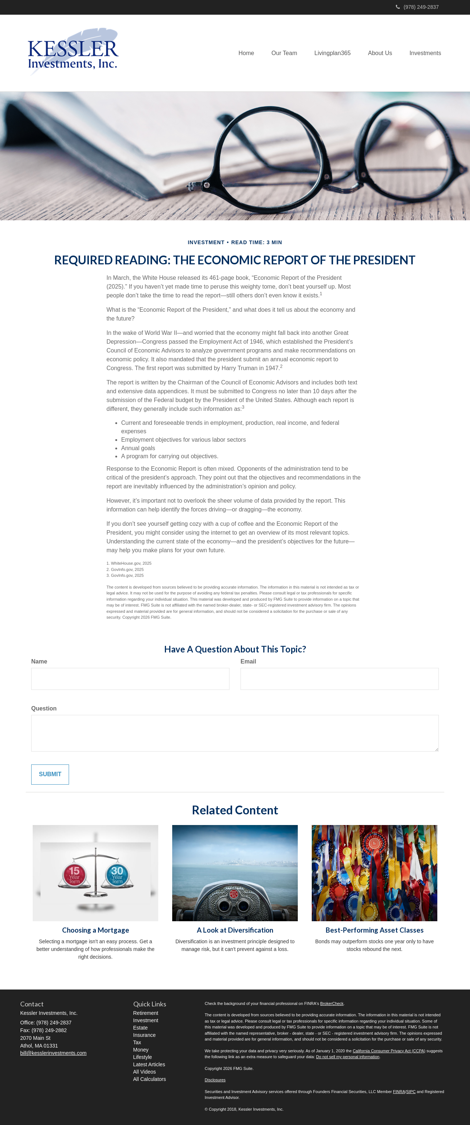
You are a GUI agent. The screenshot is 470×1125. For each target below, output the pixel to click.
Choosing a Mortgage (95, 930)
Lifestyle (142, 1057)
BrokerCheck (332, 1003)
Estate (140, 1028)
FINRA (399, 1091)
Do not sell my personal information (347, 1057)
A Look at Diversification (235, 930)
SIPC (411, 1091)
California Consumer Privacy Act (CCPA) (389, 1051)
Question (44, 708)
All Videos (144, 1072)
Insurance (144, 1035)
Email (248, 661)
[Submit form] (50, 774)
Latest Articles (149, 1064)
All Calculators (149, 1079)
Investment (145, 1020)
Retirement (145, 1013)
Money (141, 1050)
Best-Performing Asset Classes (375, 930)
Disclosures (215, 1080)
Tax (137, 1042)
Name (39, 661)
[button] (280, 52)
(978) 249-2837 (417, 7)
